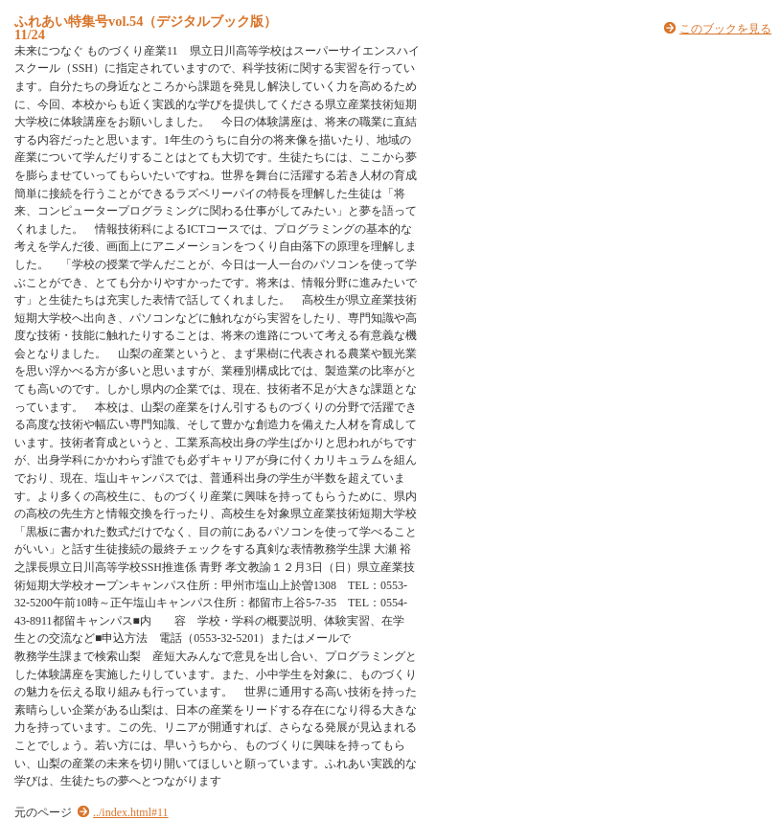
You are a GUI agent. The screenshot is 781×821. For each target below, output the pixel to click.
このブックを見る (725, 28)
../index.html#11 (131, 812)
